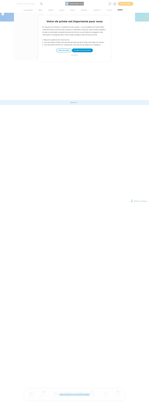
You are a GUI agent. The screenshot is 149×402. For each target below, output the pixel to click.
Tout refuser (74, 55)
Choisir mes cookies (63, 50)
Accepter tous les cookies (82, 50)
